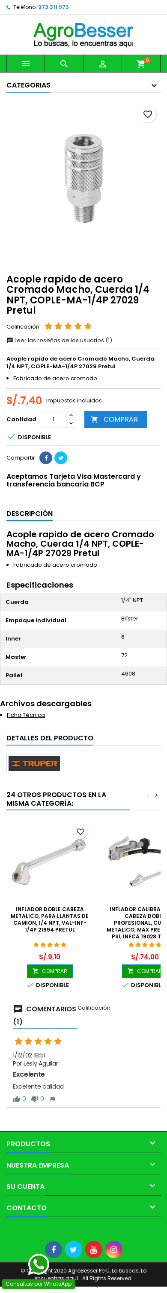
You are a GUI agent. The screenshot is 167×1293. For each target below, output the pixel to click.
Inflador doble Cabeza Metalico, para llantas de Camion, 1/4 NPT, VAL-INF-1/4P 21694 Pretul (50, 919)
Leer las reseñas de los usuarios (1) (59, 340)
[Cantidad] (53, 419)
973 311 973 (53, 7)
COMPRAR (114, 419)
